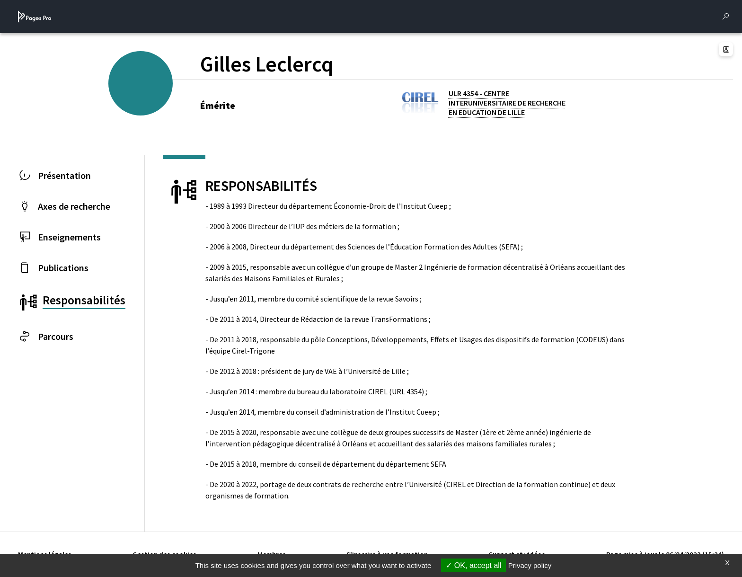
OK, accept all (473, 565)
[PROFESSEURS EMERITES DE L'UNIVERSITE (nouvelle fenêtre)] (151, 99)
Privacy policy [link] (530, 565)
